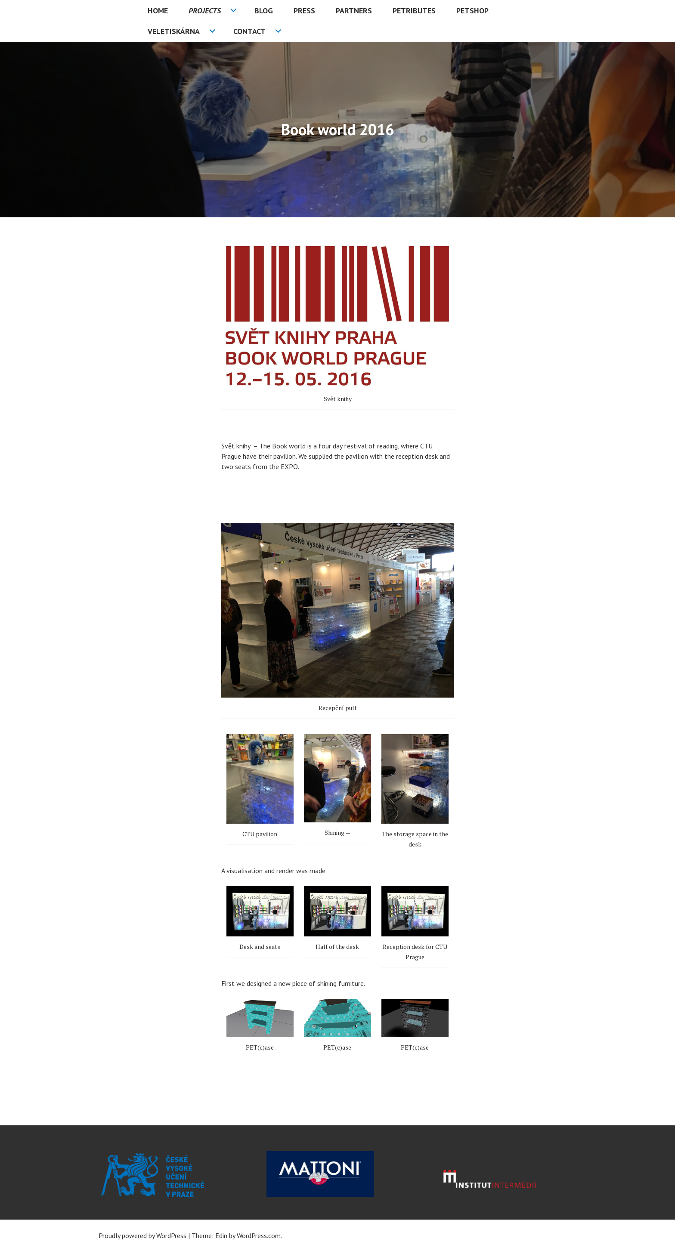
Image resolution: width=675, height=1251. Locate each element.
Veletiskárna (174, 31)
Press (304, 10)
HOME (158, 10)
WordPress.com (259, 1235)
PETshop (472, 10)
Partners (354, 10)
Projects (205, 10)
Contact (249, 31)
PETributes (414, 10)
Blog (263, 10)
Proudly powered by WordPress (142, 1235)
